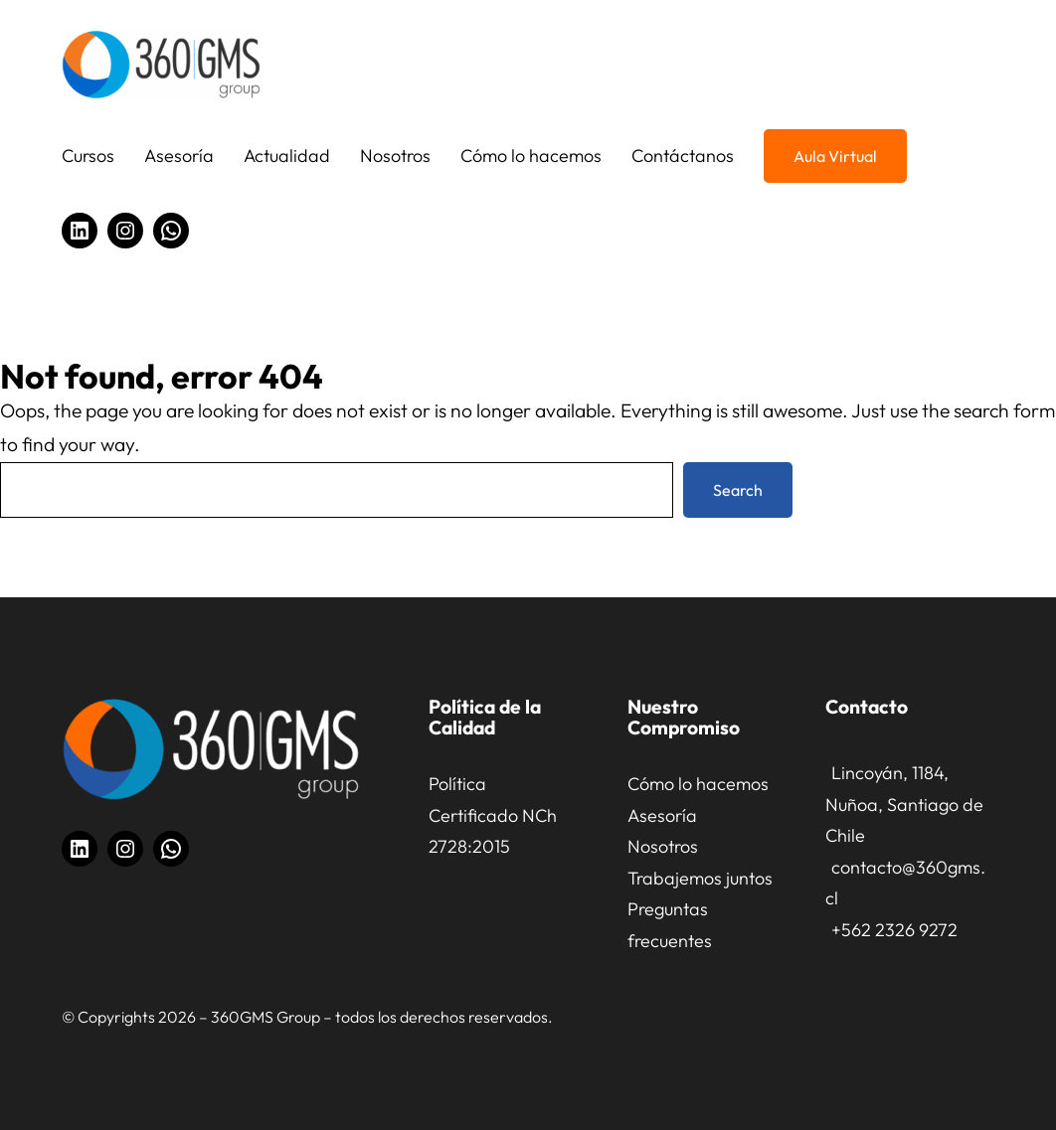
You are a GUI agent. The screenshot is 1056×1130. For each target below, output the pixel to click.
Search (738, 490)
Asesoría (662, 815)
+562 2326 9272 (894, 929)
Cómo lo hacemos (698, 783)
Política (457, 783)
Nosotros (662, 846)
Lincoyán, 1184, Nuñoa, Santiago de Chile (904, 804)
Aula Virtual (835, 156)
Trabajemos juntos (700, 878)
